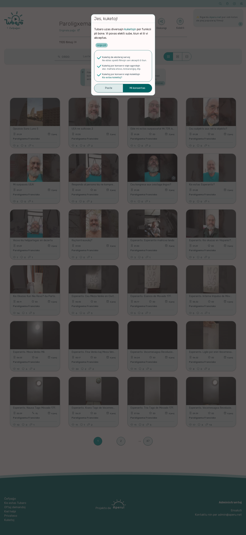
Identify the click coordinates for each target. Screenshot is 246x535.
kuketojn (130, 29)
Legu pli (101, 45)
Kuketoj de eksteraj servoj (116, 57)
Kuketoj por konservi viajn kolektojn (121, 74)
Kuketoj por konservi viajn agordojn (121, 65)
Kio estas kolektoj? (112, 77)
